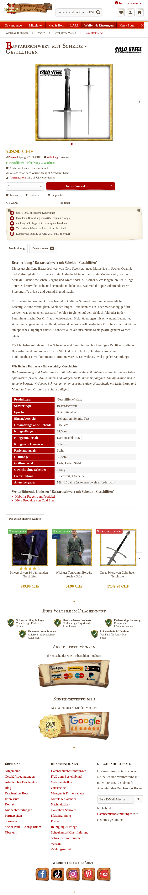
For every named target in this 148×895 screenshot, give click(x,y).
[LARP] (74, 25)
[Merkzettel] (121, 12)
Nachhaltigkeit (60, 804)
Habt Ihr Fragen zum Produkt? (33, 496)
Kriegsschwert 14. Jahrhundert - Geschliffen (30, 574)
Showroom (12, 821)
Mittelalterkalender (63, 799)
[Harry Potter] (127, 25)
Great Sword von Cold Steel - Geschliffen (118, 574)
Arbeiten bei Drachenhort (21, 782)
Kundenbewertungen (18, 810)
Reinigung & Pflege (64, 827)
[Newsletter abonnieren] (138, 799)
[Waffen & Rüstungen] (99, 25)
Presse (55, 821)
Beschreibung (16, 248)
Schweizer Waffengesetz (67, 838)
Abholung (52, 157)
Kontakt (10, 804)
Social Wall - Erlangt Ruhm (23, 827)
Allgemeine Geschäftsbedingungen (20, 773)
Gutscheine (58, 788)
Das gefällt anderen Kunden (25, 518)
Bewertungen (43, 248)
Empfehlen (55, 195)
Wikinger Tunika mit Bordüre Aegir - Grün (74, 574)
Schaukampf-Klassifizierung (69, 832)
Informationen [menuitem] (127, 3)
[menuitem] (78, 12)
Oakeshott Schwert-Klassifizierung (64, 812)
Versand (13, 157)
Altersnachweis (18, 177)
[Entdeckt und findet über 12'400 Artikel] (78, 12)
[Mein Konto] (130, 12)
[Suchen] (98, 12)
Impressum (12, 799)
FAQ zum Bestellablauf (66, 776)
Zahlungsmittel (61, 849)
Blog (8, 788)
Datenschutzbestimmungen (68, 771)
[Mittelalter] (36, 25)
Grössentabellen (61, 782)
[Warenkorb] (140, 12)
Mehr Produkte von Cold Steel (33, 500)
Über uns (11, 832)
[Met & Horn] (56, 25)
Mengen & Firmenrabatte (67, 793)
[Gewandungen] (14, 25)
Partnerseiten (13, 815)
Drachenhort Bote (16, 793)
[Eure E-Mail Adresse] (115, 799)
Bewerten (33, 195)
